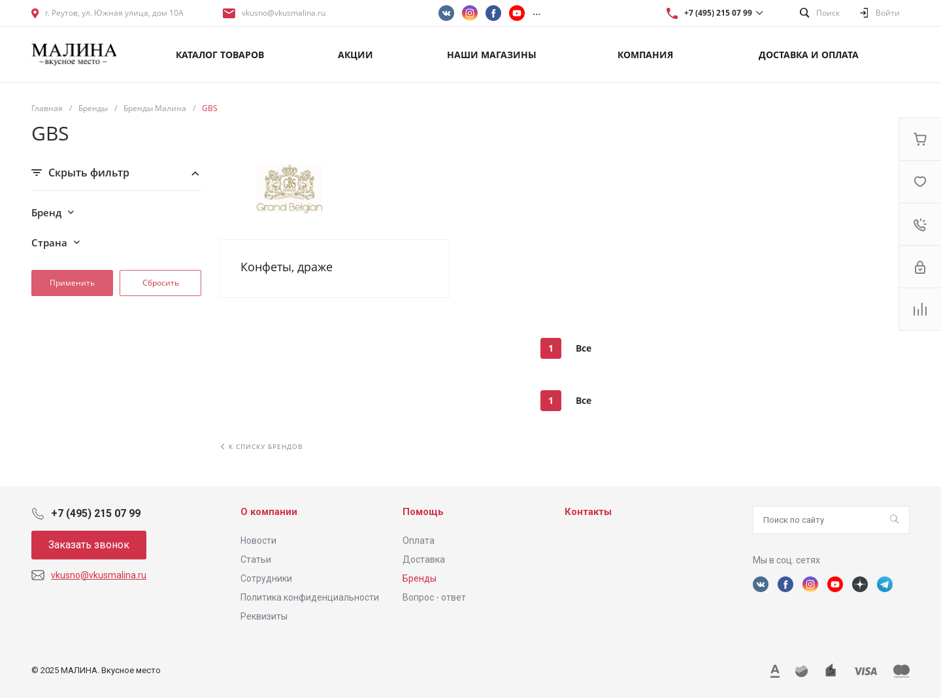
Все (583, 348)
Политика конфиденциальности (309, 597)
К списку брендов (262, 446)
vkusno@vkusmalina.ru (283, 12)
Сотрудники (266, 578)
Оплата (419, 540)
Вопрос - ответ (434, 597)
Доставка (424, 559)
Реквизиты (264, 616)
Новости (258, 540)
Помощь (423, 512)
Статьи (255, 559)
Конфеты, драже (286, 266)
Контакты (588, 512)
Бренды (420, 578)
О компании (268, 512)
